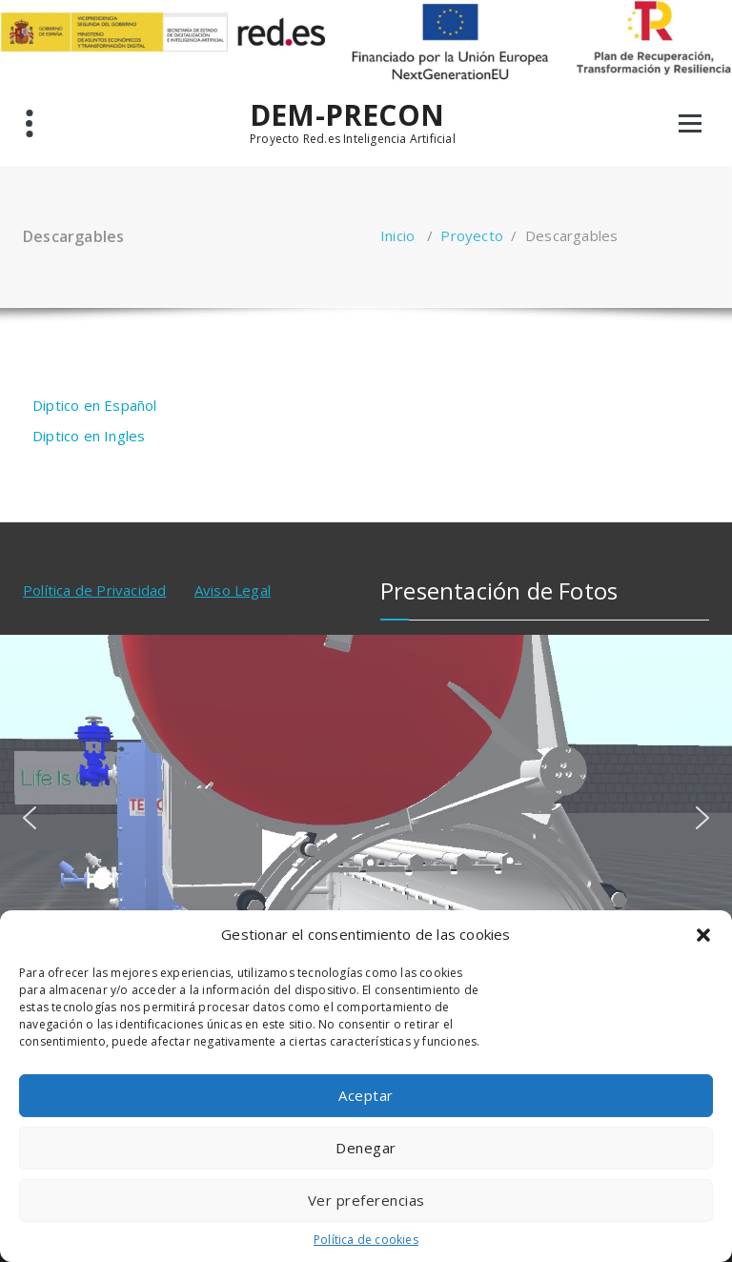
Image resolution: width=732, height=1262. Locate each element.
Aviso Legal (232, 590)
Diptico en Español (94, 405)
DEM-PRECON (347, 115)
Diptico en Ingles (88, 435)
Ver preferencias (366, 1200)
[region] (366, 818)
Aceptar (366, 1095)
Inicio (397, 235)
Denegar (366, 1147)
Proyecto (471, 235)
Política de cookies (366, 1239)
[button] (703, 935)
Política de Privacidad (94, 590)
